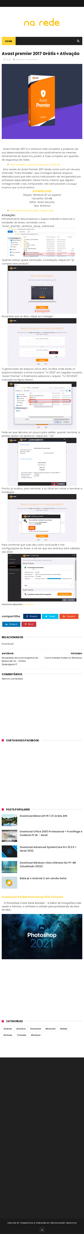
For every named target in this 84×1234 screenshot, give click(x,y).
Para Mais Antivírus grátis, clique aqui (31, 210)
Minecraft (51, 1028)
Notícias (8, 1035)
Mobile (63, 1028)
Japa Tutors (29, 604)
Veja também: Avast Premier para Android (34, 164)
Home (8, 41)
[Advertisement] (42, 778)
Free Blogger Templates (63, 1222)
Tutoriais (21, 1035)
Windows (36, 1035)
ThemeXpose (26, 1222)
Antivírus (20, 59)
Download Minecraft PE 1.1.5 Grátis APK (43, 816)
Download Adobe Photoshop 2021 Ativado (32, 897)
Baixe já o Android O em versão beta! (43, 878)
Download (31, 59)
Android (8, 1028)
